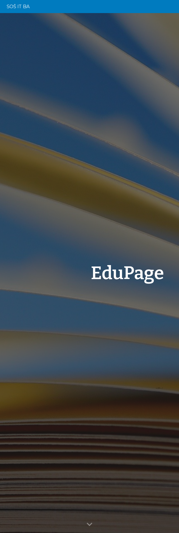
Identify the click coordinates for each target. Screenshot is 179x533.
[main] (102, 273)
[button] (89, 524)
